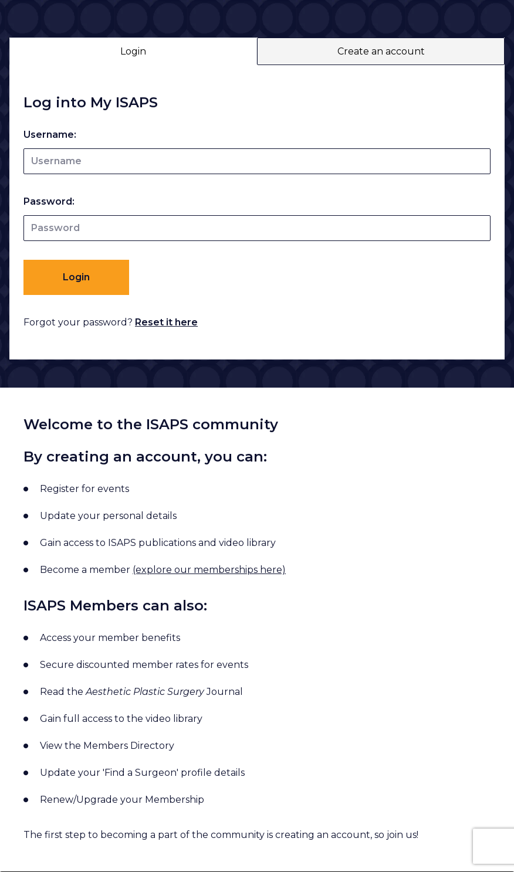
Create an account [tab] (381, 51)
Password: (49, 201)
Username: (49, 134)
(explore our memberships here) (209, 569)
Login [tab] (133, 51)
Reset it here (166, 322)
